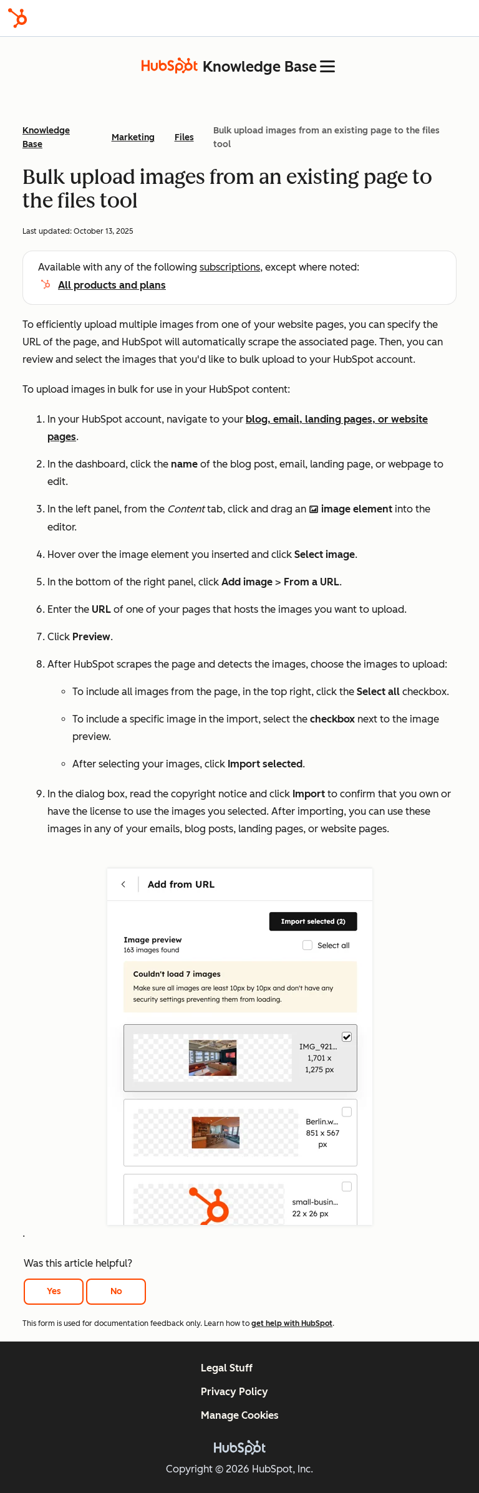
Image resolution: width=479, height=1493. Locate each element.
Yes (54, 1291)
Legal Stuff (227, 1368)
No (116, 1291)
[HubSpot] (17, 18)
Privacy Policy (234, 1392)
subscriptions (230, 267)
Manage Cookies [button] (240, 1415)
